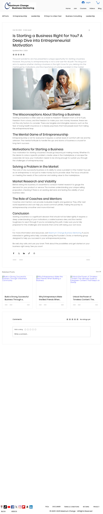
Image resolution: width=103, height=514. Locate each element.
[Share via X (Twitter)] (19, 253)
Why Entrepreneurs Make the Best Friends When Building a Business (50, 298)
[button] (98, 2)
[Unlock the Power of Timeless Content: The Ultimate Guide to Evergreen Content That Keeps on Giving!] (85, 284)
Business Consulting (74, 16)
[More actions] (89, 30)
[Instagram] (20, 507)
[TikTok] (5, 507)
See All (98, 272)
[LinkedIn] (31, 507)
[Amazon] (27, 507)
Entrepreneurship (20, 16)
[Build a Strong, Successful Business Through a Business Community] (17, 284)
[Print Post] (34, 253)
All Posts (5, 16)
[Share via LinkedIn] (24, 253)
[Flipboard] (23, 507)
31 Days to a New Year (53, 16)
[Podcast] (1, 507)
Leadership (35, 16)
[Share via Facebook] (14, 253)
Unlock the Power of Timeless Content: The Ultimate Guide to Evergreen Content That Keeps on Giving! (84, 298)
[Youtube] (9, 507)
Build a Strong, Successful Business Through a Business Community (16, 298)
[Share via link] (29, 253)
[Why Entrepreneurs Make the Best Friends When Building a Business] (51, 284)
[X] (16, 507)
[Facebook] (12, 507)
